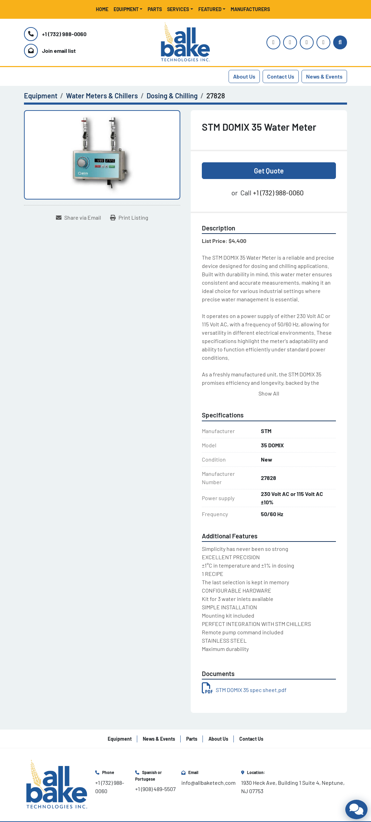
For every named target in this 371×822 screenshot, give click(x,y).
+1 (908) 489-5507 (155, 789)
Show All (268, 393)
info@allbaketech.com (208, 782)
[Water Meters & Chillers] (102, 95)
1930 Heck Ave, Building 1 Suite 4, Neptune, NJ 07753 (293, 786)
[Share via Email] (78, 217)
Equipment (126, 9)
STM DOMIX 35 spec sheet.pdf (244, 689)
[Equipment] (40, 95)
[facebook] (307, 42)
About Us (244, 76)
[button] (128, 9)
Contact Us (280, 76)
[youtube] (290, 42)
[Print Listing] (129, 217)
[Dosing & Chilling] (172, 95)
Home (102, 9)
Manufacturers (250, 9)
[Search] (340, 42)
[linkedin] (323, 42)
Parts (155, 9)
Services (178, 9)
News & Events (324, 76)
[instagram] (273, 42)
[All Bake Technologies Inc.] (57, 784)
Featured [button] (210, 9)
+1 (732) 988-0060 (64, 34)
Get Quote (269, 170)
